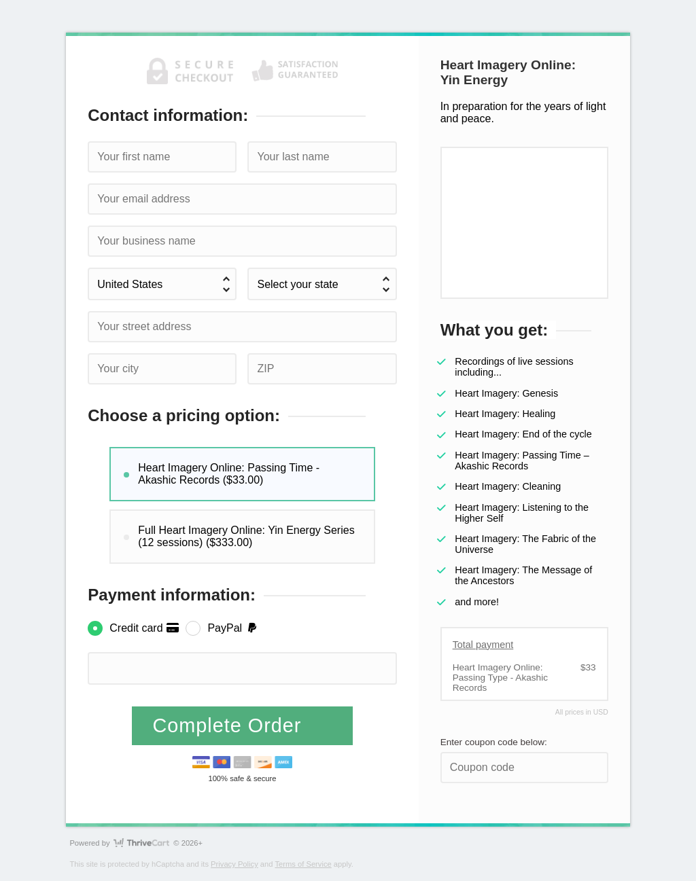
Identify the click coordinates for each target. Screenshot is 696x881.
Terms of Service (303, 864)
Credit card (144, 628)
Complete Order (230, 725)
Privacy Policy (234, 864)
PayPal (232, 628)
